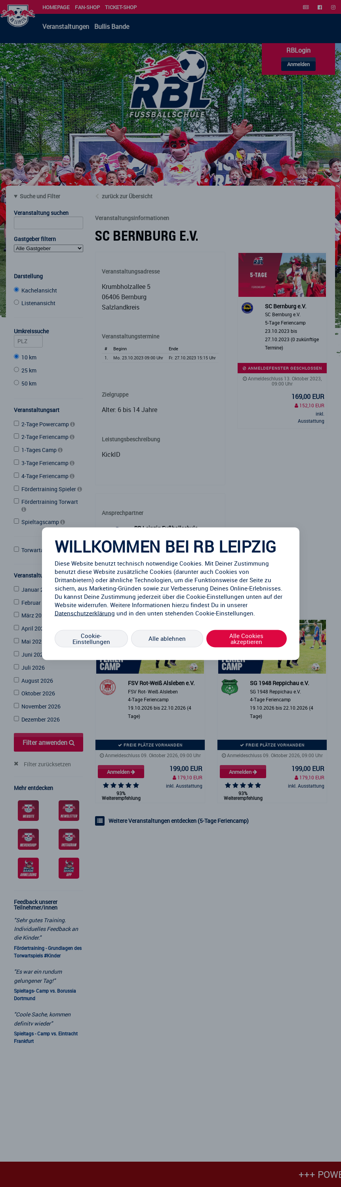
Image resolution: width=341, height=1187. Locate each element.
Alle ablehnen (167, 638)
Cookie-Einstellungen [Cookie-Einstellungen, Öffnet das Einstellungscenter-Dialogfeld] (91, 638)
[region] (170, 593)
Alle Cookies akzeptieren (246, 638)
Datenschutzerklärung (85, 613)
